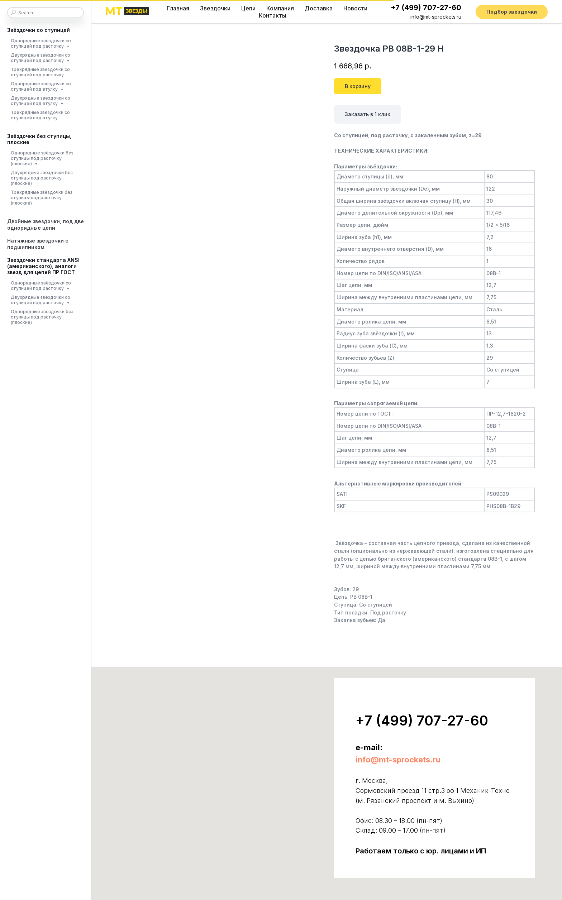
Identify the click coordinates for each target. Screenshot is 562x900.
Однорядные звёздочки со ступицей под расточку (41, 43)
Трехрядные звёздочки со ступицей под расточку (40, 72)
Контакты (272, 15)
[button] (512, 12)
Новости (355, 8)
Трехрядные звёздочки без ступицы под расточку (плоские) (41, 198)
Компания (280, 8)
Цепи (248, 8)
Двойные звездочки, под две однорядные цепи (45, 224)
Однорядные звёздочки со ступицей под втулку (41, 86)
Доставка (319, 8)
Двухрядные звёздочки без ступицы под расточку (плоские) (42, 178)
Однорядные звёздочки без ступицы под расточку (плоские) (42, 158)
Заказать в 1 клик (367, 114)
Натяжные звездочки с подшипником (37, 244)
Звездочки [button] (215, 8)
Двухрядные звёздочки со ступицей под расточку (40, 57)
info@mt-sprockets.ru (435, 17)
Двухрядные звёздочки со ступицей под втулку (40, 100)
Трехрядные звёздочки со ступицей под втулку (40, 115)
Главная (178, 8)
